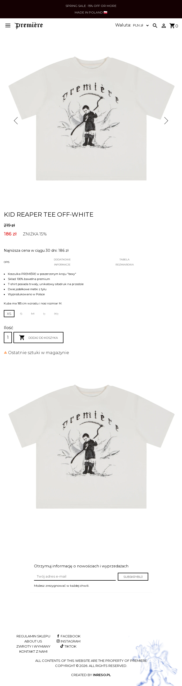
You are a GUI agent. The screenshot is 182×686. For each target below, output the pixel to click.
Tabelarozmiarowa (124, 262)
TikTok (67, 646)
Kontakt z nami (33, 651)
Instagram (68, 641)
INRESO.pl (102, 675)
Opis (6, 262)
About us (33, 641)
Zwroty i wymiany (33, 646)
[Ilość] (8, 337)
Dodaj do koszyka (38, 337)
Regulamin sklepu (33, 636)
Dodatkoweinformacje (62, 262)
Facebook (68, 636)
